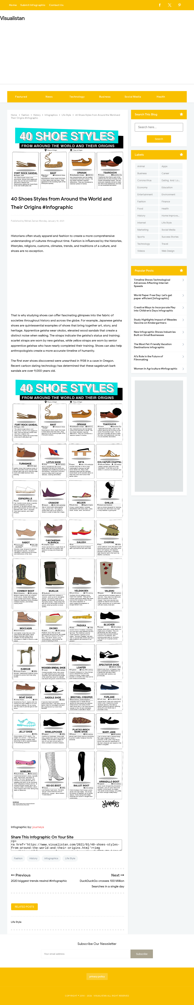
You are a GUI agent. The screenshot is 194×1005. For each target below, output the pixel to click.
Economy (142, 187)
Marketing (142, 229)
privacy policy (97, 976)
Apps (164, 166)
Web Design (168, 250)
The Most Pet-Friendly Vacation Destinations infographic (153, 346)
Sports (141, 236)
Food (140, 208)
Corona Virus (144, 180)
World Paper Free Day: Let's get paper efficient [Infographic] (153, 297)
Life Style (70, 858)
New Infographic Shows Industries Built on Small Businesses (155, 333)
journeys (38, 827)
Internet (141, 222)
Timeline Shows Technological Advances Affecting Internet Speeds (152, 283)
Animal (141, 166)
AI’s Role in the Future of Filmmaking (148, 358)
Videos (141, 250)
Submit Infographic (33, 5)
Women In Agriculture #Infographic (155, 368)
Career (165, 173)
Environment (168, 194)
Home (13, 5)
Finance (166, 201)
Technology (77, 96)
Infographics (51, 858)
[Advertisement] (97, 51)
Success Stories (170, 236)
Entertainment (145, 194)
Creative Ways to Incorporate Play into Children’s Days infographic (154, 309)
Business (105, 96)
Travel (165, 243)
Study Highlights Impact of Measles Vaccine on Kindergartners (155, 321)
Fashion (18, 858)
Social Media (133, 96)
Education (167, 187)
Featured (21, 96)
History (33, 858)
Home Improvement (172, 215)
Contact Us (57, 5)
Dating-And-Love (171, 180)
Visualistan (100, 995)
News (49, 96)
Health (161, 96)
